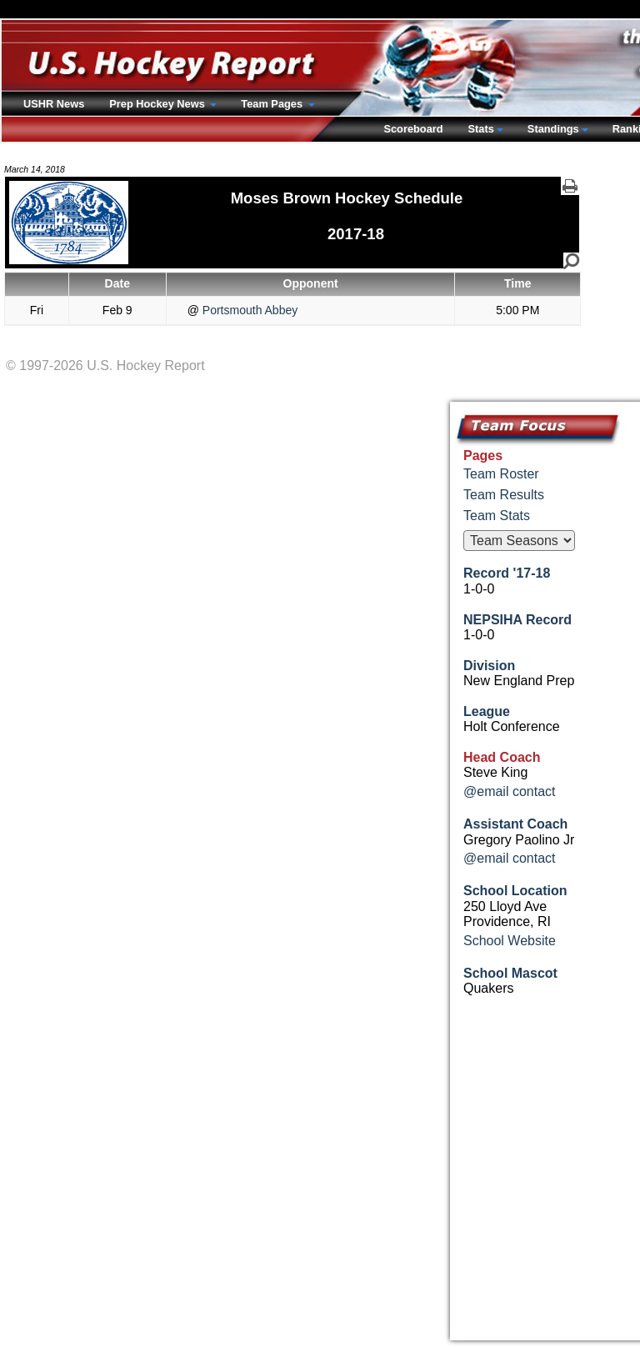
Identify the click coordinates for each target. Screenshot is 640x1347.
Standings (553, 129)
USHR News (53, 104)
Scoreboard (412, 129)
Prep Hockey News (158, 104)
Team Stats (496, 515)
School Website (509, 941)
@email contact (509, 791)
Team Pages (273, 104)
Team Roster (501, 474)
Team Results (503, 495)
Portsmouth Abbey (248, 310)
